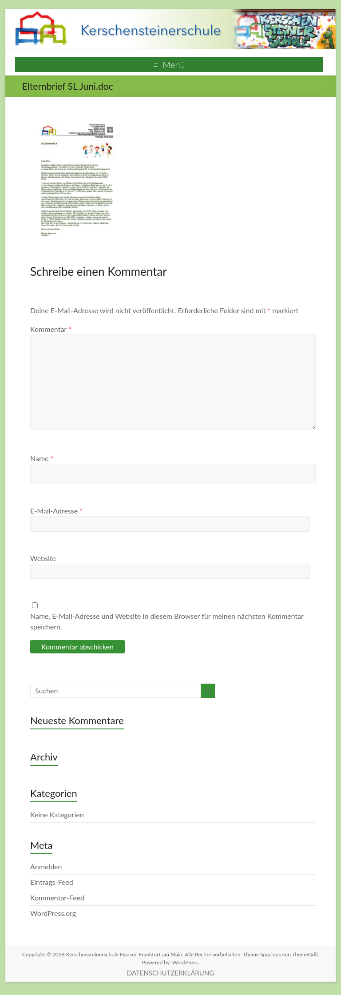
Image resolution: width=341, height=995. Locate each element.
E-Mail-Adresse (56, 510)
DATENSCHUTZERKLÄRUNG (170, 973)
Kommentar (50, 329)
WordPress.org (53, 913)
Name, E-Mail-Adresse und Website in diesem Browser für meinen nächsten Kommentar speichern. (166, 621)
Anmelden (46, 866)
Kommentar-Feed (57, 897)
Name (41, 458)
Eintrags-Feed (51, 882)
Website (43, 558)
